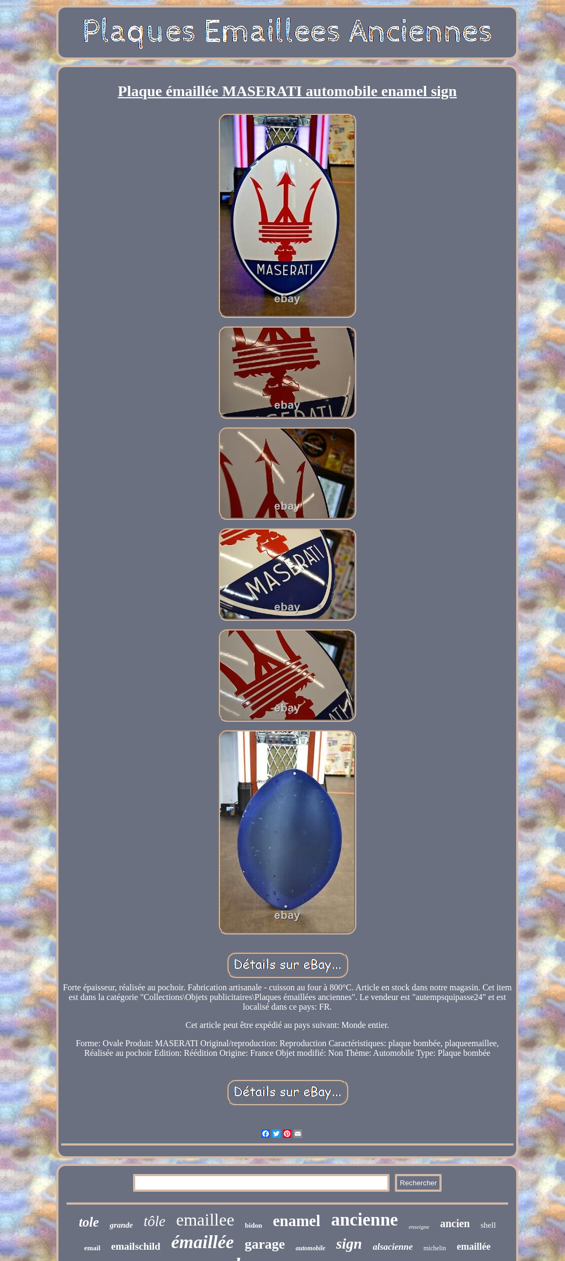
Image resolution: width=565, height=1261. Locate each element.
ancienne (364, 1219)
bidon (253, 1225)
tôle (155, 1221)
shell (488, 1225)
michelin (434, 1248)
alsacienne (393, 1247)
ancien (455, 1223)
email (92, 1248)
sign (349, 1243)
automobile (310, 1248)
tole (89, 1222)
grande (121, 1225)
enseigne (419, 1226)
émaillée (202, 1242)
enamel (296, 1220)
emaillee (205, 1219)
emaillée (473, 1246)
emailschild (135, 1246)
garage (265, 1244)
